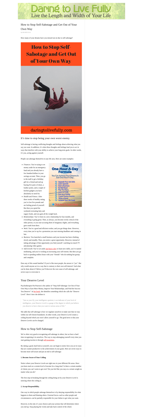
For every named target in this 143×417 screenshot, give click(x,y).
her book (37, 291)
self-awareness (49, 340)
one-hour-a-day (50, 249)
